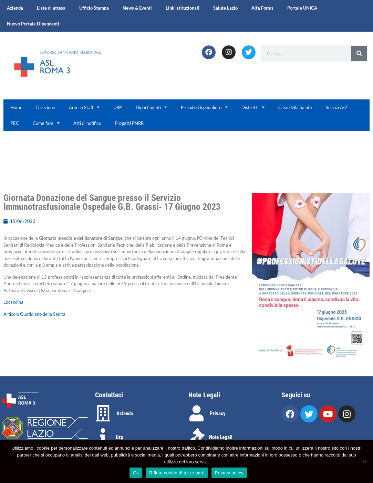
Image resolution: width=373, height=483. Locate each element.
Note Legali (220, 437)
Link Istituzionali (182, 8)
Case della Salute (295, 107)
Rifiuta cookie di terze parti (176, 472)
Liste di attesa (51, 8)
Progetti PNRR (129, 123)
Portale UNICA (302, 8)
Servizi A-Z (337, 107)
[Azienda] (103, 413)
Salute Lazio (225, 8)
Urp (119, 437)
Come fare (46, 123)
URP (117, 107)
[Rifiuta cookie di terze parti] (364, 461)
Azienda (15, 8)
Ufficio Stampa (94, 8)
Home (16, 107)
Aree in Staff (84, 107)
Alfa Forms (262, 8)
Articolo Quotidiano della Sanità (34, 314)
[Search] (359, 53)
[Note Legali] (196, 436)
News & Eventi (137, 8)
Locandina (13, 302)
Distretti (253, 107)
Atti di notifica (87, 123)
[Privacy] (196, 413)
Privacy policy (229, 472)
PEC (14, 123)
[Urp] (103, 436)
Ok (136, 472)
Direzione (45, 107)
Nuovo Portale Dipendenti (33, 23)
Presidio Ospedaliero (204, 107)
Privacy (218, 413)
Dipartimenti (151, 107)
